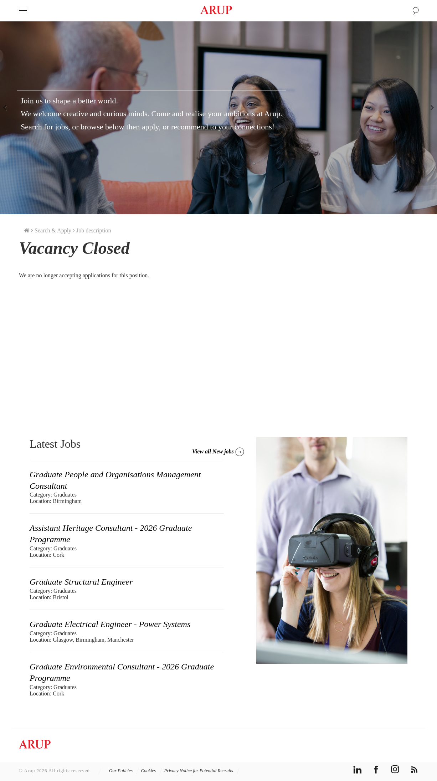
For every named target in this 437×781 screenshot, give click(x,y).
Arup (216, 11)
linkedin (357, 769)
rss (414, 769)
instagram (395, 769)
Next (430, 107)
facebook (376, 769)
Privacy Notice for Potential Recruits (202, 770)
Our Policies (124, 770)
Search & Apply (53, 230)
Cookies (151, 770)
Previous (7, 107)
